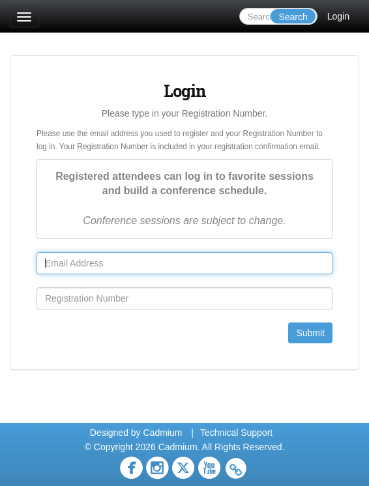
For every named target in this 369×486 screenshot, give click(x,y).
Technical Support (236, 432)
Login (338, 16)
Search (292, 17)
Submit (310, 333)
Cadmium (162, 432)
